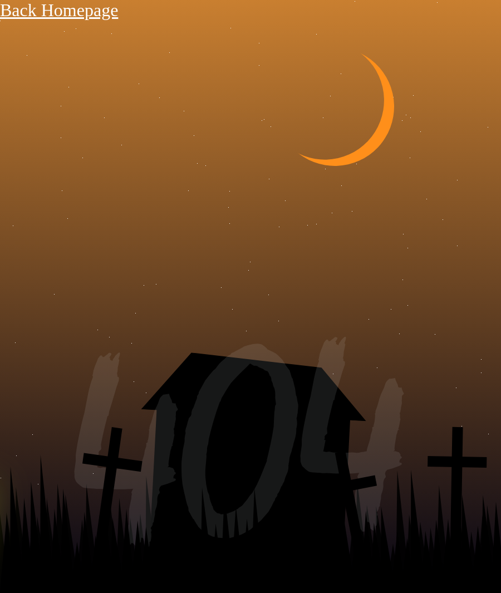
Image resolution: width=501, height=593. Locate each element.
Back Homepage (59, 10)
